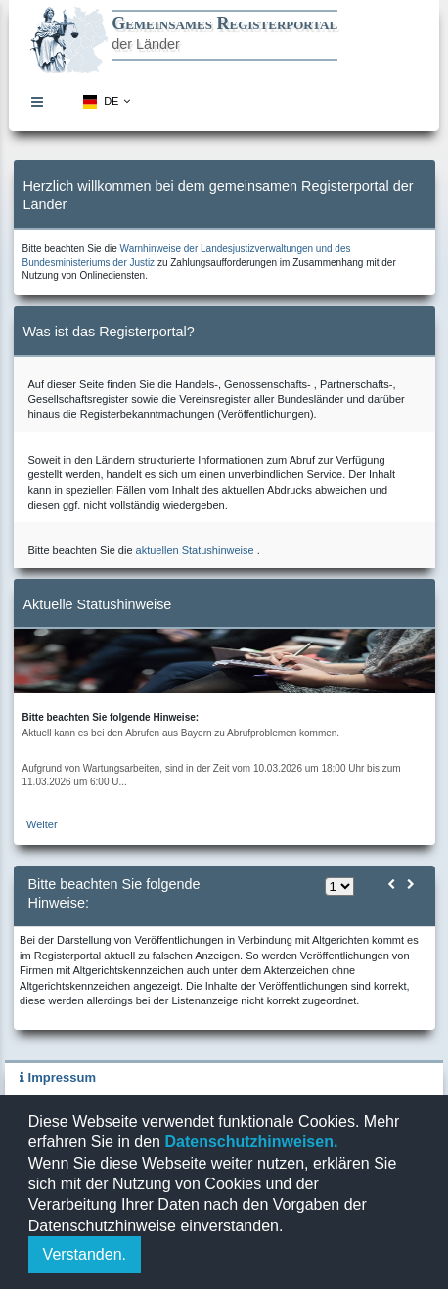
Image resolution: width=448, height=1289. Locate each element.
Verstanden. (84, 1254)
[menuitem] (42, 101)
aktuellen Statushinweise (195, 550)
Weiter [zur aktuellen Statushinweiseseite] (42, 824)
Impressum (58, 1077)
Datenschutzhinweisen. (248, 1141)
